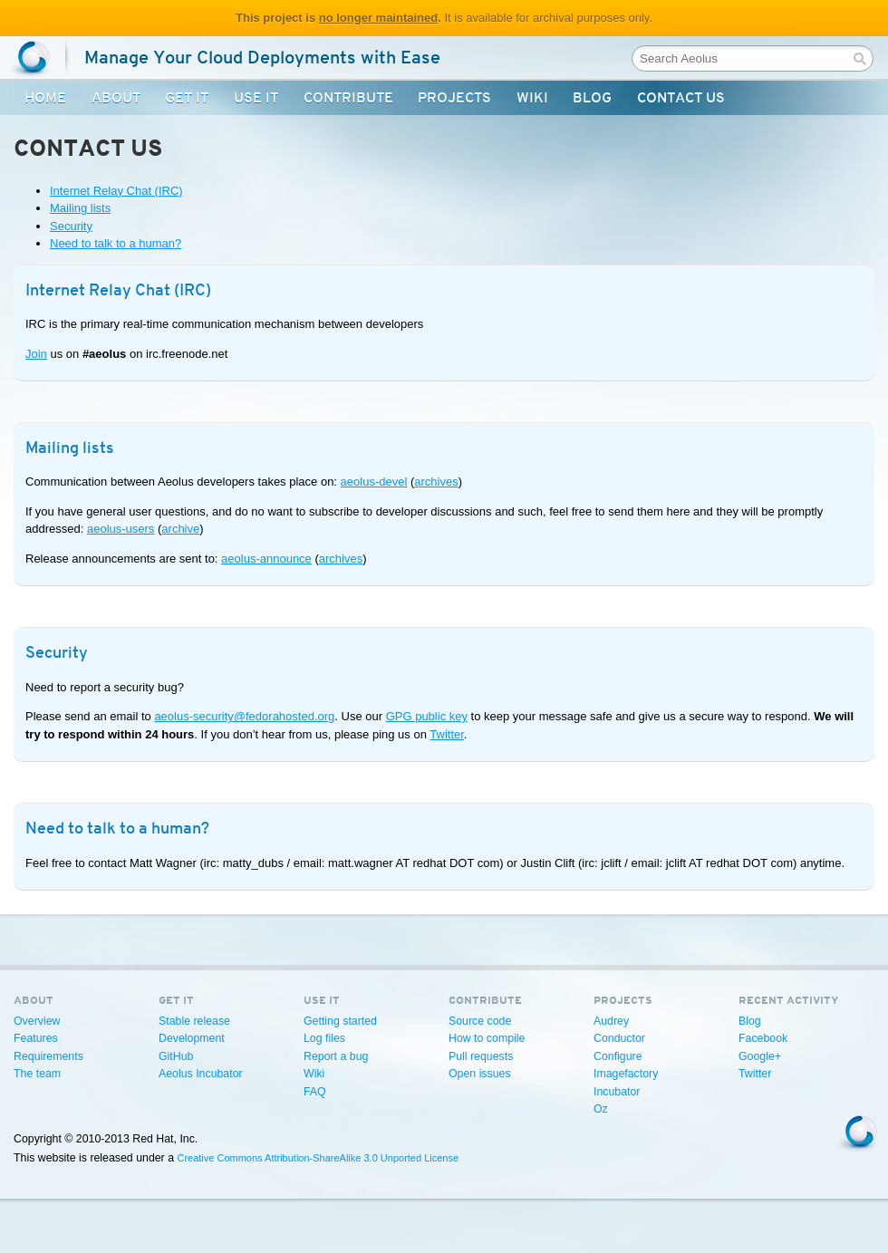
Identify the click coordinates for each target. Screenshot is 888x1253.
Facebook (762, 1038)
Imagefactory (626, 1073)
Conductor (619, 1038)
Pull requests (481, 1056)
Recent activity (788, 1000)
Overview (37, 1021)
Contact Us (681, 98)
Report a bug (336, 1056)
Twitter (447, 734)
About (116, 98)
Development (192, 1038)
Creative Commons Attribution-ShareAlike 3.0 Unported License (317, 1157)
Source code (480, 1021)
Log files (324, 1038)
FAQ (315, 1091)
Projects (454, 98)
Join (36, 354)
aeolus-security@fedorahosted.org (244, 716)
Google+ (759, 1056)
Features (36, 1038)
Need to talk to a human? (115, 243)
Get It (186, 98)
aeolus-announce (266, 558)
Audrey (611, 1021)
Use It (256, 98)
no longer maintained (378, 17)
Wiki (532, 98)
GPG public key (427, 716)
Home (45, 98)
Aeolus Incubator (201, 1073)
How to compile (487, 1038)
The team (37, 1073)
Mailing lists (80, 208)
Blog (592, 98)
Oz (601, 1109)
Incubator (617, 1091)
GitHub (176, 1056)
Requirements (48, 1056)
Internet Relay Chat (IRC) (116, 191)
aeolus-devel (374, 481)
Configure (618, 1056)
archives (436, 481)
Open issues (480, 1073)
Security (71, 226)
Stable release (194, 1021)
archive (180, 528)
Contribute (348, 98)
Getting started (340, 1021)
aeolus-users (120, 528)
